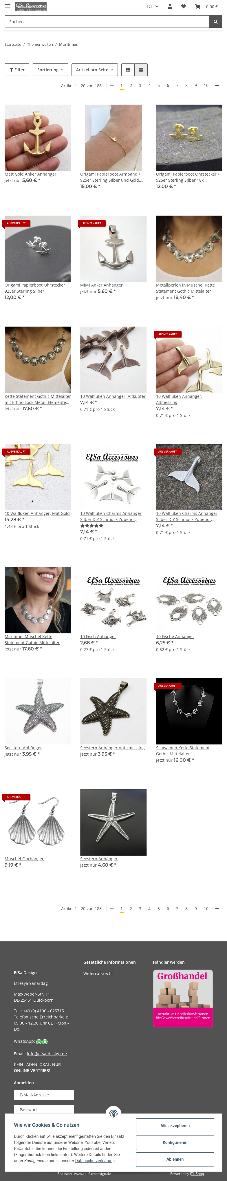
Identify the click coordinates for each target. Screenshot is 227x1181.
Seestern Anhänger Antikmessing (112, 747)
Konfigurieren (174, 1142)
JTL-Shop (197, 1173)
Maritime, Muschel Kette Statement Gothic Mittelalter (32, 639)
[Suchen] (107, 21)
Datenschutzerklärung (95, 1160)
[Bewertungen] (91, 525)
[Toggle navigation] (7, 3)
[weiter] (217, 85)
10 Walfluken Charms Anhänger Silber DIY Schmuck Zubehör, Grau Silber (186, 516)
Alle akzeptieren (174, 1125)
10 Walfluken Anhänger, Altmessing (179, 399)
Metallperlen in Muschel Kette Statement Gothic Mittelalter (185, 288)
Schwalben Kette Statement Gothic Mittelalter (183, 751)
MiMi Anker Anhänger (101, 285)
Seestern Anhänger (23, 747)
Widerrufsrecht (98, 973)
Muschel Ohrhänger (24, 858)
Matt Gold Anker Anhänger (30, 174)
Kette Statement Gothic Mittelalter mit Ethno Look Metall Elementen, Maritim (38, 399)
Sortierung (47, 69)
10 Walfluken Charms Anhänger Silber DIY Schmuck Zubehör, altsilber (111, 516)
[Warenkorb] (206, 6)
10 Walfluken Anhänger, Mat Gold (37, 513)
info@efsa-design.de (47, 1053)
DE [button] (150, 6)
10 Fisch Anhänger (98, 636)
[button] (170, 6)
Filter (17, 69)
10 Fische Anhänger (175, 636)
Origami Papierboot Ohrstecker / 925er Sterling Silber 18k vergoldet (187, 177)
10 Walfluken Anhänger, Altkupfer (113, 396)
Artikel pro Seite (92, 69)
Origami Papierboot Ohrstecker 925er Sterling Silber (35, 288)
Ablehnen (174, 1159)
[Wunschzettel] (184, 6)
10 (206, 85)
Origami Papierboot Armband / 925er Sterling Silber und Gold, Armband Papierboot (110, 177)
